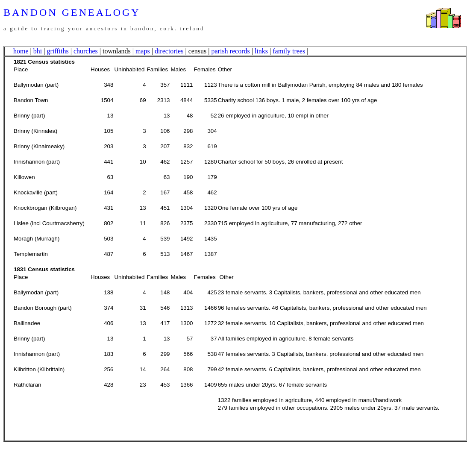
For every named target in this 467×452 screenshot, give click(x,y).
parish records (230, 51)
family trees (289, 51)
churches (85, 51)
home (21, 51)
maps (142, 51)
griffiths (57, 51)
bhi (37, 51)
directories (169, 51)
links (261, 51)
